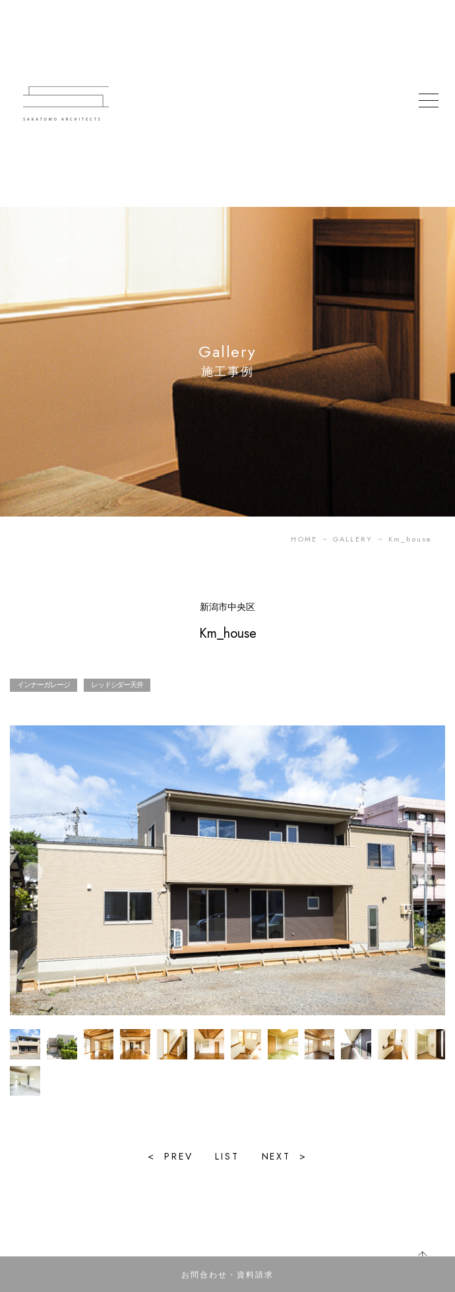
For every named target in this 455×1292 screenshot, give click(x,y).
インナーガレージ (43, 684)
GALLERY (353, 539)
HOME (304, 539)
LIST (227, 1156)
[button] (422, 872)
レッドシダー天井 (117, 684)
